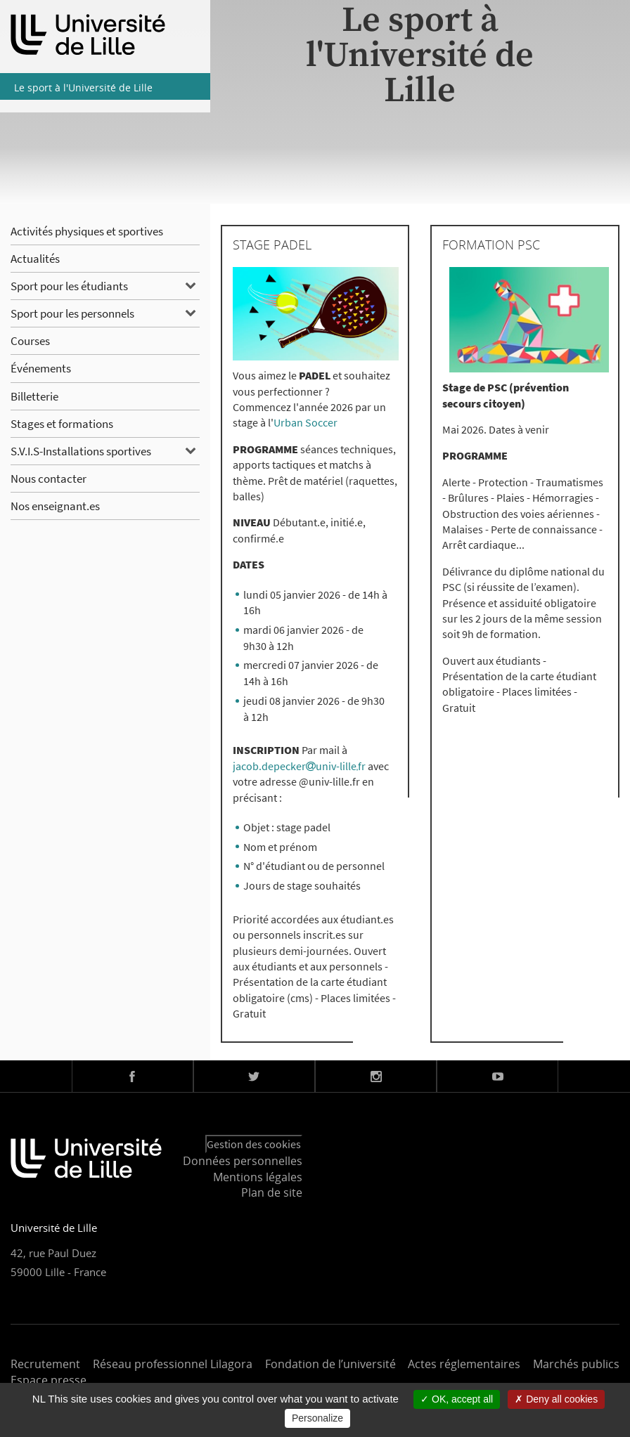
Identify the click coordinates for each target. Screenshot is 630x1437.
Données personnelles (242, 1161)
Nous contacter (48, 478)
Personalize (317, 1418)
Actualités (35, 258)
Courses (30, 341)
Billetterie (34, 396)
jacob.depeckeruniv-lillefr (300, 766)
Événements (41, 368)
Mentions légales (257, 1177)
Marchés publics (576, 1364)
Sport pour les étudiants (69, 286)
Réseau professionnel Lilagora (172, 1364)
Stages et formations (62, 423)
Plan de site (271, 1192)
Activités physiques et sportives (87, 231)
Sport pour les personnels (72, 313)
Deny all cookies (556, 1399)
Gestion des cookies (254, 1144)
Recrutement (45, 1364)
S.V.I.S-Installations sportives (81, 451)
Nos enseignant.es (55, 506)
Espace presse (48, 1380)
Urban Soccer (306, 422)
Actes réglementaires (464, 1364)
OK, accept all (456, 1399)
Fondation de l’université (330, 1364)
